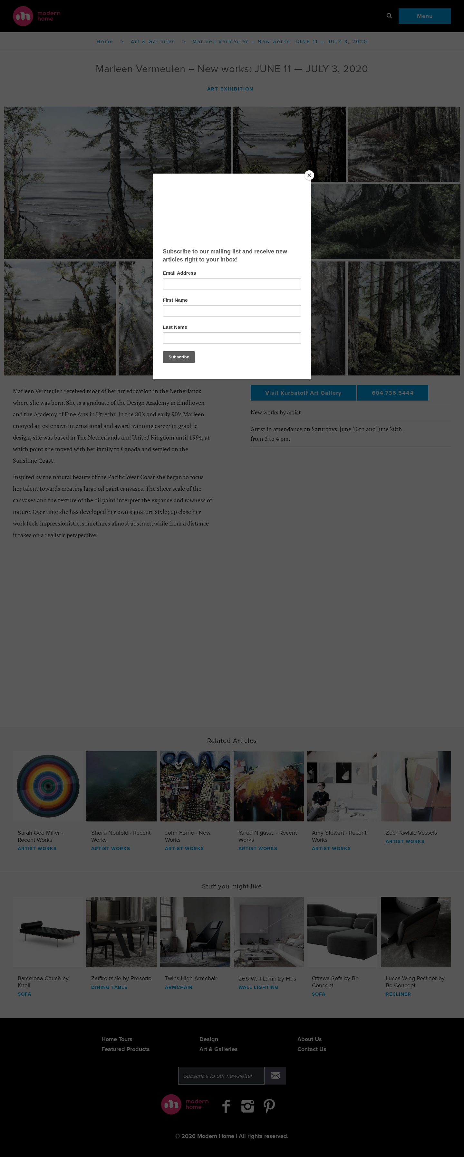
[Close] (309, 175)
